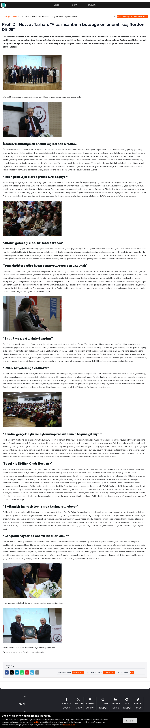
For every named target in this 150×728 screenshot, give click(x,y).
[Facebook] (66, 704)
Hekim (73, 6)
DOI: (130, 17)
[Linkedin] (115, 704)
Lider (56, 6)
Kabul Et (129, 721)
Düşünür (92, 6)
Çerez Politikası (69, 725)
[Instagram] (102, 704)
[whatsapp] (22, 673)
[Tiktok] (138, 704)
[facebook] (7, 673)
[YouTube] (90, 704)
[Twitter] (78, 704)
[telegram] (32, 673)
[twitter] (12, 673)
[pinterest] (27, 673)
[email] (37, 673)
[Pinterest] (127, 704)
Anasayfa (7, 18)
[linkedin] (17, 673)
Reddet (36, 722)
